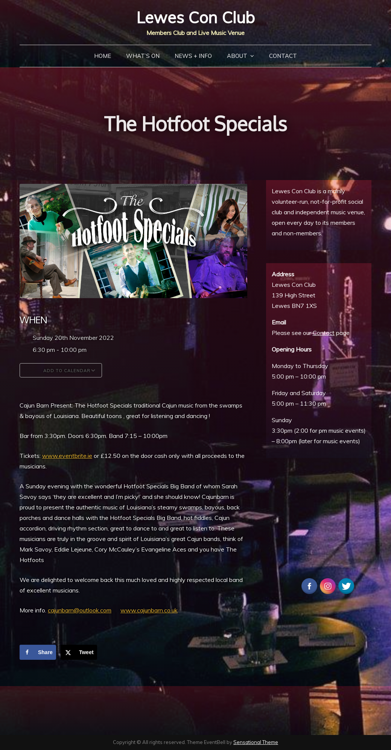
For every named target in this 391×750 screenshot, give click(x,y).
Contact (283, 55)
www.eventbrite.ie (67, 455)
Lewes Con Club (195, 17)
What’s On (143, 55)
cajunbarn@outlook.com (79, 610)
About (237, 55)
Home (102, 55)
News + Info (193, 55)
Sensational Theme (255, 742)
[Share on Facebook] (38, 652)
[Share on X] (79, 652)
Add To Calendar (60, 370)
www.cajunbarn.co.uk (149, 610)
